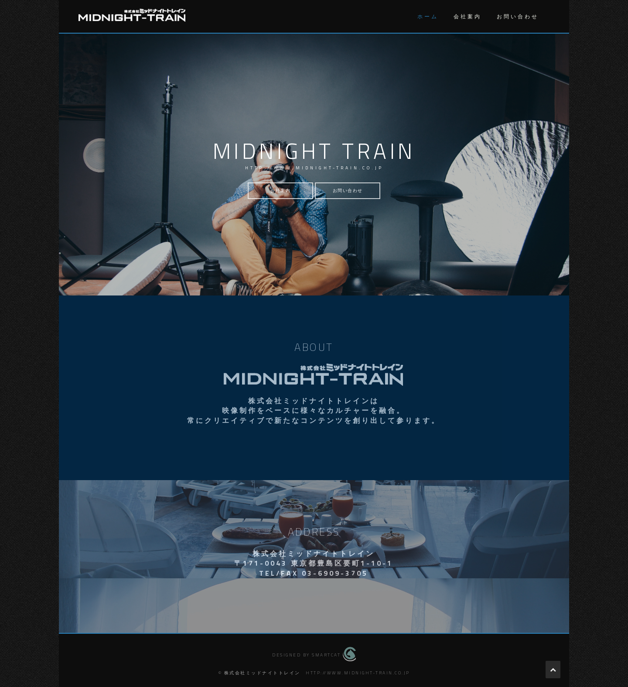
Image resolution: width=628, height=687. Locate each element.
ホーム (427, 16)
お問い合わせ (518, 16)
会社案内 (467, 16)
